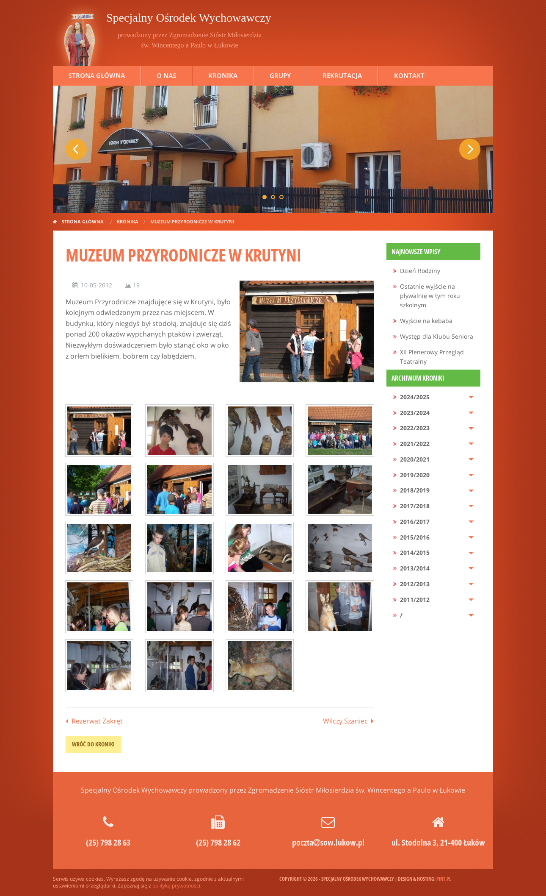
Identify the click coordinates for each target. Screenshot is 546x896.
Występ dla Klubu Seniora (436, 336)
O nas (166, 75)
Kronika (222, 75)
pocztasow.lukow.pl (328, 842)
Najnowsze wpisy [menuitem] (416, 251)
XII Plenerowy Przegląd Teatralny (432, 356)
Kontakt (409, 75)
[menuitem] (433, 271)
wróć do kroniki (93, 744)
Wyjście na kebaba (426, 321)
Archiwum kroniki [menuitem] (418, 378)
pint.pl (443, 878)
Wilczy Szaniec (345, 721)
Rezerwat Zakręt (97, 721)
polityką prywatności (176, 885)
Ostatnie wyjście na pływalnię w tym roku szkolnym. (430, 295)
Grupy (280, 75)
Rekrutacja (342, 75)
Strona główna (97, 75)
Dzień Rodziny (420, 271)
